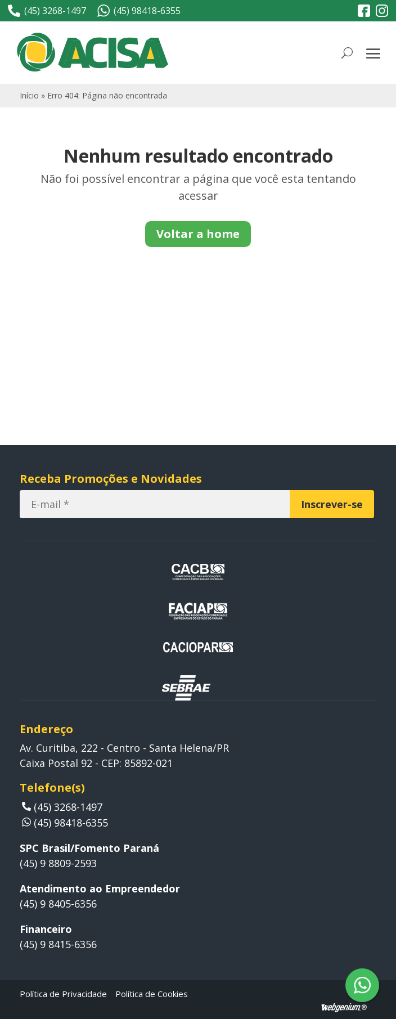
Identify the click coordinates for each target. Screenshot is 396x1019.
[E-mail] (155, 504)
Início (29, 95)
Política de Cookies (151, 993)
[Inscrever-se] (332, 504)
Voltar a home (198, 233)
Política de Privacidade (63, 993)
